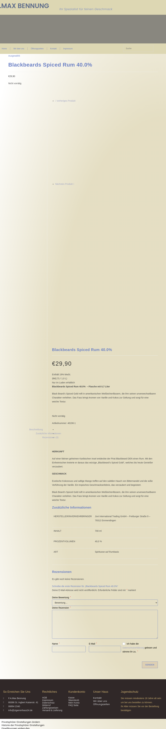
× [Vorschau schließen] (0, 668)
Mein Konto (74, 627)
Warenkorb (73, 625)
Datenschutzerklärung (133, 572)
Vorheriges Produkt (66, 101)
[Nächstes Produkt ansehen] (73, 184)
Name (56, 568)
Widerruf (46, 630)
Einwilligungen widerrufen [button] (16, 653)
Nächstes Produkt (64, 184)
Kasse (71, 622)
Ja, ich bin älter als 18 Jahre (22, 726)
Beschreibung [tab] (36, 354)
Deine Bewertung (61, 522)
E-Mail (93, 568)
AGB (44, 622)
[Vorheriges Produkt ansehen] (55, 101)
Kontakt (53, 49)
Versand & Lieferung (52, 635)
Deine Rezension (61, 532)
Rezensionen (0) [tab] (50, 362)
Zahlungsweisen (50, 632)
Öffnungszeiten (37, 49)
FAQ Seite (73, 630)
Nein (3, 726)
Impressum (68, 49)
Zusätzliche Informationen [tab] (48, 358)
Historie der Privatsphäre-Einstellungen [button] (23, 650)
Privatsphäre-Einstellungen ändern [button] (21, 646)
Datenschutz (48, 627)
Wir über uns (18, 49)
